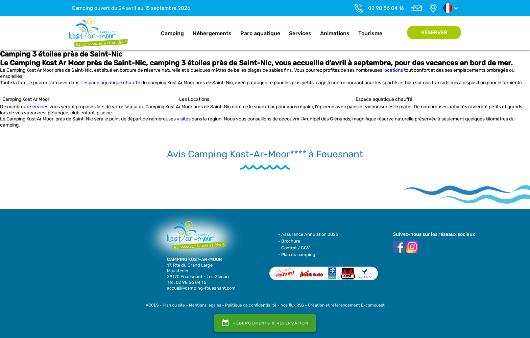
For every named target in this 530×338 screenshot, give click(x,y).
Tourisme (370, 33)
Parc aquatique (260, 33)
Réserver (434, 32)
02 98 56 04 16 (386, 8)
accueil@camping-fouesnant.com (201, 288)
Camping (172, 33)
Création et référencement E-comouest (346, 305)
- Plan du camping (296, 254)
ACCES (152, 305)
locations (393, 70)
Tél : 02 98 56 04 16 (186, 282)
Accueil (149, 33)
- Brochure (289, 241)
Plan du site (174, 305)
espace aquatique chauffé (111, 83)
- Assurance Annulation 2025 (308, 234)
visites (184, 119)
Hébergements (212, 33)
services (39, 107)
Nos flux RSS (292, 305)
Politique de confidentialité (250, 305)
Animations (335, 33)
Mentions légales (205, 305)
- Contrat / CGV (294, 247)
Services (300, 33)
